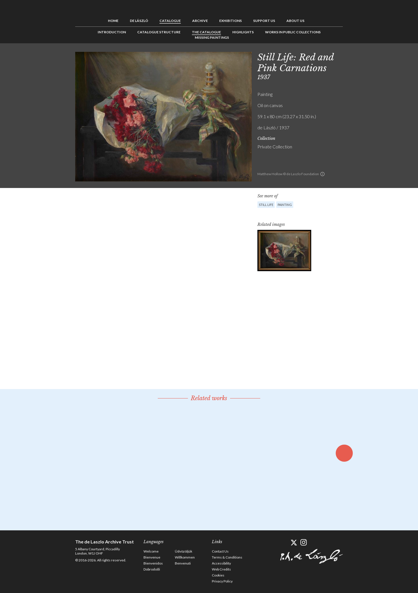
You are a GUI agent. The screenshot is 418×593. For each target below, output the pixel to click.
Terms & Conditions (227, 557)
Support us (264, 21)
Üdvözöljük (183, 551)
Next (370, 56)
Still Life (266, 204)
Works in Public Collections (293, 32)
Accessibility (221, 563)
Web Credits (221, 569)
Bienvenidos (153, 563)
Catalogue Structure (159, 32)
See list (361, 56)
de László (139, 21)
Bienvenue (152, 557)
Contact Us (220, 551)
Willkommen (185, 557)
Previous (353, 56)
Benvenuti (183, 563)
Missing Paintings (212, 37)
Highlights (243, 32)
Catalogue (170, 21)
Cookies (218, 575)
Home (113, 21)
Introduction (112, 32)
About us (295, 21)
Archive (200, 21)
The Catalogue (206, 32)
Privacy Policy (222, 581)
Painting (285, 204)
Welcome (151, 551)
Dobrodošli (152, 569)
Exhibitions (230, 21)
